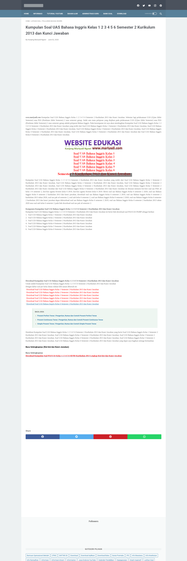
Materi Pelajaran (151, 95)
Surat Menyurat (132, 150)
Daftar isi (121, 552)
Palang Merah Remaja (134, 104)
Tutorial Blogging (132, 159)
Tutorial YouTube (57, 9)
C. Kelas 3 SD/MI (135, 186)
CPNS (154, 53)
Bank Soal (109, 9)
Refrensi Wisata (132, 145)
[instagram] (153, 3)
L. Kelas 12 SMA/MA (136, 224)
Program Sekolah (132, 131)
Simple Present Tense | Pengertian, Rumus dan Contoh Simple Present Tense (66, 350)
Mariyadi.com (97, 557)
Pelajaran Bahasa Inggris (135, 108)
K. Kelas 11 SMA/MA (136, 220)
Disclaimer (66, 552)
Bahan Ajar (74, 9)
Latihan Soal (145, 90)
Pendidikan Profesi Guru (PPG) (137, 117)
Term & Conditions (91, 552)
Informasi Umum (143, 76)
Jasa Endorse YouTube (146, 81)
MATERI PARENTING (134, 95)
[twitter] (141, 3)
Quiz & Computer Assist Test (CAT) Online (141, 140)
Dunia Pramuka (132, 67)
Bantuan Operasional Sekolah (137, 53)
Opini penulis (140, 99)
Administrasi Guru (92, 9)
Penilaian (156, 122)
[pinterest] (158, 3)
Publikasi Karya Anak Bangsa (137, 136)
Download (123, 9)
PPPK (150, 99)
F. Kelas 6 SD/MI (135, 199)
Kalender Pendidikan (134, 85)
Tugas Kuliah (144, 154)
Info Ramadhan (146, 72)
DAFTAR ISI (130, 58)
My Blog (129, 99)
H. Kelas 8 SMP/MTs (136, 207)
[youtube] (147, 3)
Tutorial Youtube (148, 159)
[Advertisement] (71, 76)
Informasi (39, 9)
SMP (149, 145)
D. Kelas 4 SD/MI (135, 190)
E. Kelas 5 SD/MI (135, 194)
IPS (142, 67)
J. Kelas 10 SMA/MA (136, 216)
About (103, 552)
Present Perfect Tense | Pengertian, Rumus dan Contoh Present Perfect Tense (67, 342)
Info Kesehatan (132, 72)
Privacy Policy (77, 552)
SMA (143, 145)
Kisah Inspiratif (132, 90)
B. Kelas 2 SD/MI (135, 182)
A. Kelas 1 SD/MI (135, 178)
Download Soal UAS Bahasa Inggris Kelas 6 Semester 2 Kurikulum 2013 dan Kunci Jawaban (62, 330)
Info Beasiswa (151, 67)
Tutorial (155, 154)
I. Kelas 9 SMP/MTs (136, 211)
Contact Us (112, 552)
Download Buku (149, 63)
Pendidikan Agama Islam (135, 113)
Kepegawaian (150, 85)
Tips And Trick (146, 150)
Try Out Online (131, 154)
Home (28, 9)
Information (130, 81)
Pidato (150, 127)
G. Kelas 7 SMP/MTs (136, 203)
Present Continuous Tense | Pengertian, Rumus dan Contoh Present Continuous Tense (70, 346)
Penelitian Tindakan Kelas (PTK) (138, 122)
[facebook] (136, 3)
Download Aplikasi (133, 63)
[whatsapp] (105, 472)
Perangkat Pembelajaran (135, 127)
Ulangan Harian (132, 163)
